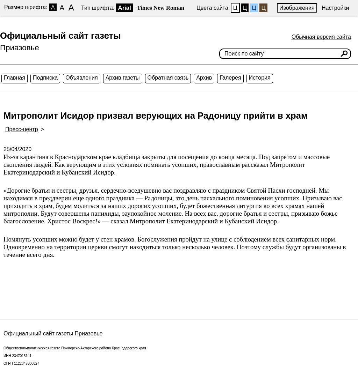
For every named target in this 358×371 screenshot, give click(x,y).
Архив (204, 78)
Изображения (297, 8)
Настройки (335, 8)
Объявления (81, 78)
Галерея (230, 78)
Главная (14, 78)
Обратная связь (168, 78)
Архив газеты (123, 78)
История (260, 78)
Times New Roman (160, 8)
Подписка (45, 78)
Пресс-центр (21, 129)
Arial (124, 8)
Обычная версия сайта (321, 37)
